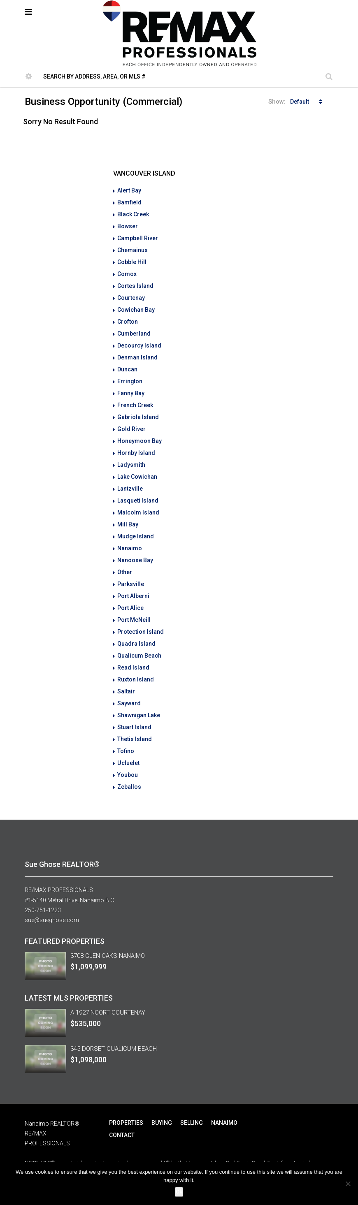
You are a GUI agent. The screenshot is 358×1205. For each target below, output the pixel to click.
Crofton (127, 317)
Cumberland (134, 328)
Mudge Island (135, 524)
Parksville (130, 570)
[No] (348, 1184)
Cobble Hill (131, 259)
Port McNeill (134, 605)
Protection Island (140, 616)
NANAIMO (224, 1101)
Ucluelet (128, 743)
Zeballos (129, 766)
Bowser (127, 225)
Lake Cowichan (137, 466)
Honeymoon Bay (139, 432)
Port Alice (130, 593)
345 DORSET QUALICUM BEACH (113, 1027)
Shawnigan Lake (138, 697)
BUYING (161, 1101)
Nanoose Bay (135, 547)
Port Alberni (133, 582)
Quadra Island (136, 628)
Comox (127, 271)
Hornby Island (136, 443)
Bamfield (129, 202)
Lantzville (130, 478)
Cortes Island (135, 282)
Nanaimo (129, 536)
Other (124, 559)
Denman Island (137, 351)
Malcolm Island (138, 501)
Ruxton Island (135, 662)
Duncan (127, 363)
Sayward (129, 685)
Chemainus (132, 248)
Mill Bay (127, 513)
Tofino (125, 731)
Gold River (131, 420)
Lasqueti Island (137, 490)
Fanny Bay (130, 386)
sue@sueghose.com (52, 898)
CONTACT (122, 1113)
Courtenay (131, 294)
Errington (130, 374)
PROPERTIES (126, 1101)
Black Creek (133, 213)
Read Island (133, 651)
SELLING (191, 1101)
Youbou (127, 754)
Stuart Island (134, 708)
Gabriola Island (138, 409)
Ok (179, 1192)
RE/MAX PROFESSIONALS (59, 869)
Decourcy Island (139, 340)
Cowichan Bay (136, 305)
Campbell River (137, 236)
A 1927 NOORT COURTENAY (107, 990)
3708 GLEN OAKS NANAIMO (107, 934)
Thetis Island (134, 720)
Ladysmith (131, 455)
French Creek (135, 397)
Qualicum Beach (139, 639)
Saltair (126, 674)
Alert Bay (129, 190)
